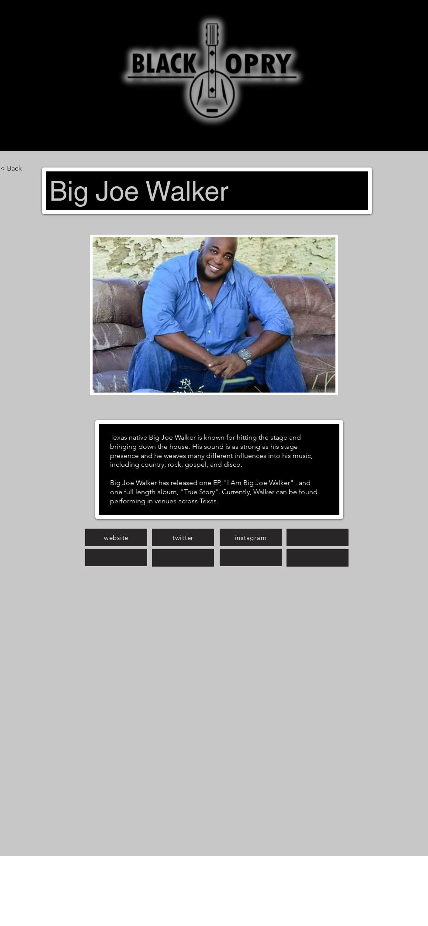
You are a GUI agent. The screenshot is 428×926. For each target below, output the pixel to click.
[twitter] (183, 537)
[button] (214, 315)
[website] (116, 537)
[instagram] (251, 537)
